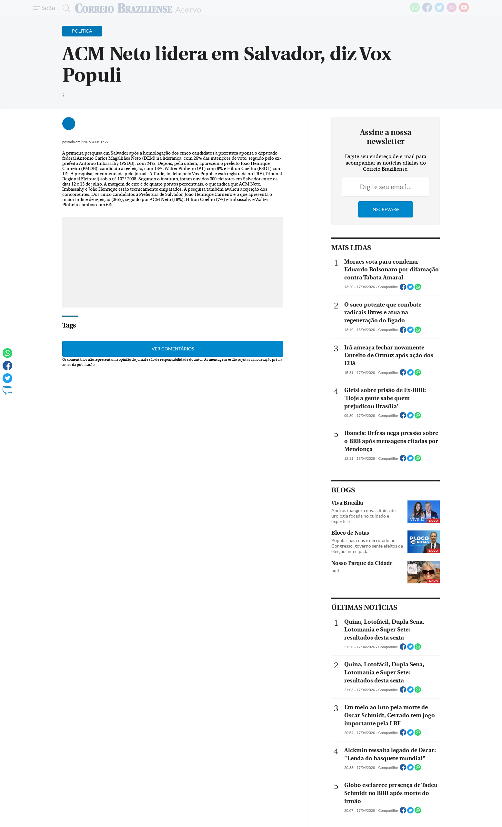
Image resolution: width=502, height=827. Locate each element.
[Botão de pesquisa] (64, 8)
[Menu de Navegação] (45, 8)
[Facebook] (427, 11)
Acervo (188, 9)
